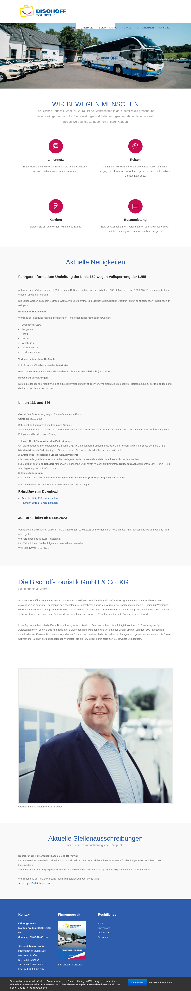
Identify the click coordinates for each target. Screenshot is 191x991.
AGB (100, 923)
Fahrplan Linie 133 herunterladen (40, 498)
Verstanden (137, 982)
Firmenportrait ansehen (70, 964)
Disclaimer (103, 937)
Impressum (104, 928)
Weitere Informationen (161, 982)
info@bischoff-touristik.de (32, 950)
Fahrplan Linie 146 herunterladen (40, 502)
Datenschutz (105, 932)
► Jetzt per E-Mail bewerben (34, 883)
